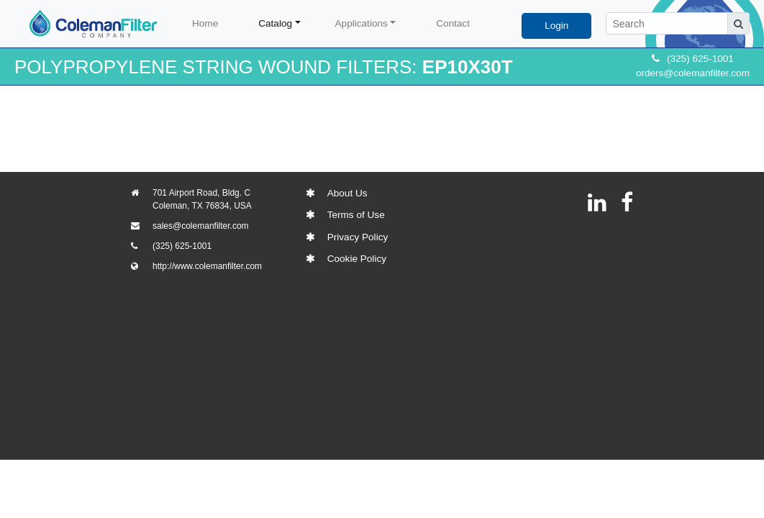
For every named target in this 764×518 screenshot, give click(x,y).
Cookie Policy (356, 258)
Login (556, 25)
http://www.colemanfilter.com (207, 266)
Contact (453, 23)
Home (205, 23)
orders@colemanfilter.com (693, 73)
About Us (347, 193)
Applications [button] (361, 23)
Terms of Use (356, 214)
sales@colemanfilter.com (201, 226)
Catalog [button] (275, 23)
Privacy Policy (357, 237)
